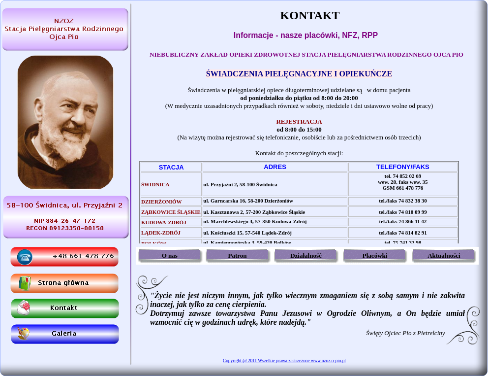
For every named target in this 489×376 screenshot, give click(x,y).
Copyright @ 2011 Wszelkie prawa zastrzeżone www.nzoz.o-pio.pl (284, 360)
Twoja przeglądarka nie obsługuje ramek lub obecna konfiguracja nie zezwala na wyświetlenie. (306, 156)
